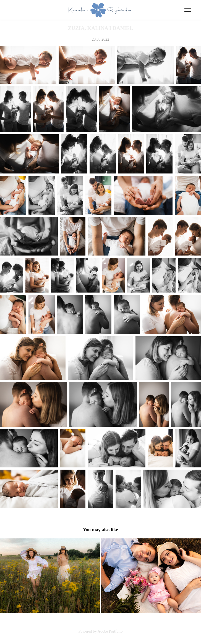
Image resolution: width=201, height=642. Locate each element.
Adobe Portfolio (110, 631)
